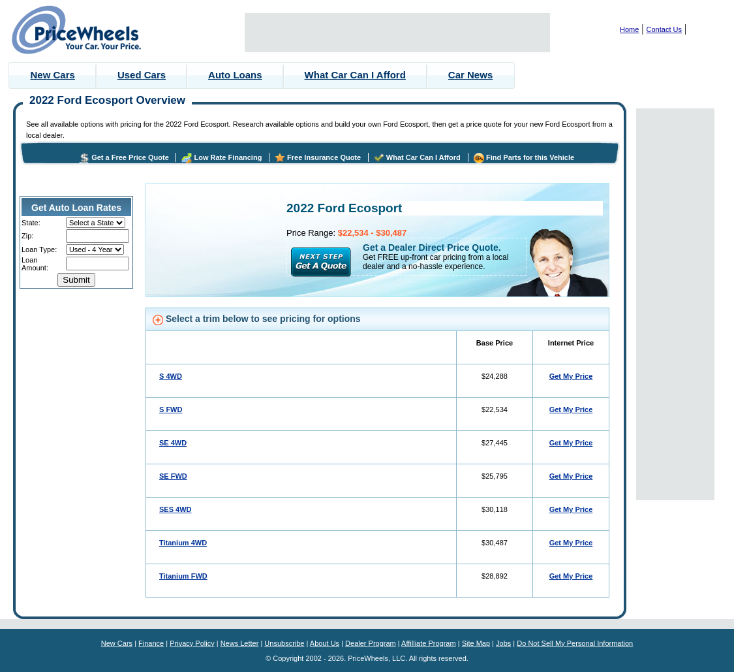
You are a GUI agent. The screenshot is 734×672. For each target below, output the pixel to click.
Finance (151, 643)
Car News (470, 74)
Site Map (476, 643)
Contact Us (664, 29)
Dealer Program (370, 643)
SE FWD (173, 476)
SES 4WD (175, 509)
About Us (324, 643)
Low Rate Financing (228, 157)
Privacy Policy (192, 643)
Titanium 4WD (183, 543)
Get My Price (571, 376)
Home (629, 29)
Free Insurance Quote (324, 157)
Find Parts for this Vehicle (530, 157)
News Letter (240, 643)
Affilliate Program (428, 643)
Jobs (503, 643)
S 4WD (170, 376)
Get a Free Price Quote (130, 157)
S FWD (170, 409)
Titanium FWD (183, 576)
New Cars (53, 74)
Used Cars (141, 74)
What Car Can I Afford (355, 74)
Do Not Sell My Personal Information (575, 643)
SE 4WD (173, 443)
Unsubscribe (284, 643)
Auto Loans (235, 74)
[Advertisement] (397, 32)
